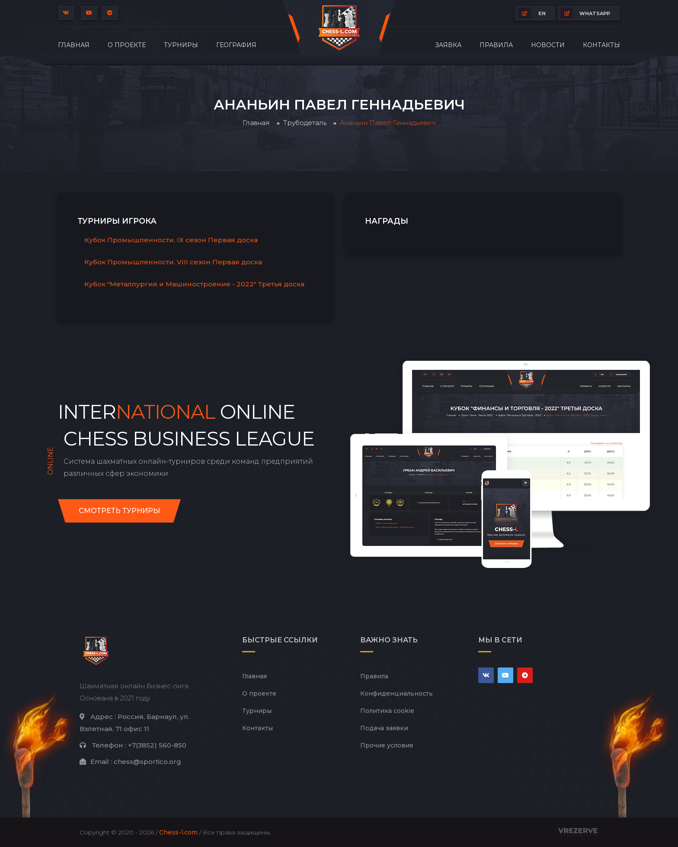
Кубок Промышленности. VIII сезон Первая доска (173, 262)
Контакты (601, 45)
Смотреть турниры (119, 511)
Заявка (448, 45)
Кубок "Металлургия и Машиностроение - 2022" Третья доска (194, 284)
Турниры (181, 45)
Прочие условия (386, 745)
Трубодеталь (304, 123)
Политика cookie (387, 711)
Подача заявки (384, 728)
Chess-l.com (178, 832)
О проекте (127, 45)
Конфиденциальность (396, 693)
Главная (74, 45)
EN (532, 13)
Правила (496, 45)
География (236, 45)
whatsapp (585, 13)
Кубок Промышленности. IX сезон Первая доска (171, 240)
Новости (548, 45)
